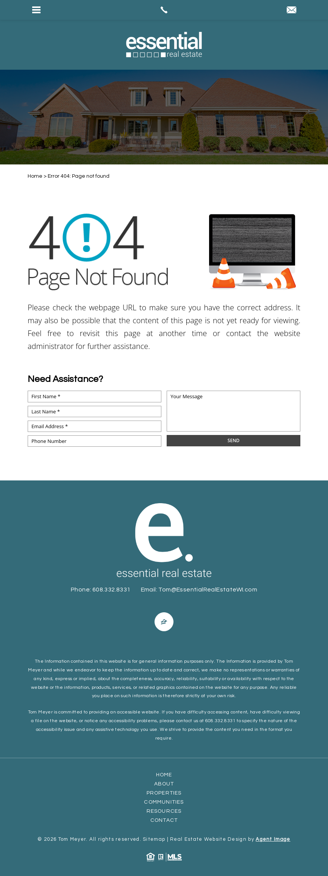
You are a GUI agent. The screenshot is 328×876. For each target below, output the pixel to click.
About (164, 784)
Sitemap (154, 839)
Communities (164, 802)
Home (164, 774)
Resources (164, 811)
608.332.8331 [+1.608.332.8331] (111, 590)
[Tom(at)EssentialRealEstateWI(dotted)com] (291, 10)
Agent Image (273, 839)
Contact (164, 820)
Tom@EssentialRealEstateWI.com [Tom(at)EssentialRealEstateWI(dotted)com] (207, 590)
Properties (164, 793)
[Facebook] (164, 621)
